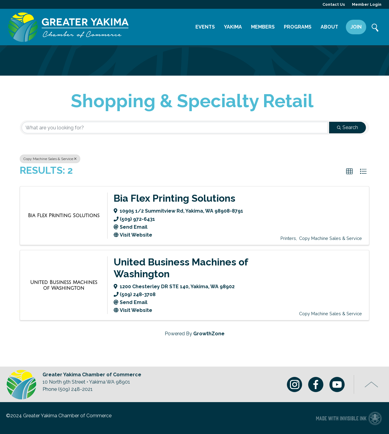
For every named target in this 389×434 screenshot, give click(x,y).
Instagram (294, 384)
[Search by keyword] (175, 127)
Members (263, 27)
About (329, 27)
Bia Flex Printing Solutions (174, 198)
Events (205, 27)
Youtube (337, 384)
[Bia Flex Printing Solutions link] (63, 216)
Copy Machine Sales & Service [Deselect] (50, 159)
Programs (298, 27)
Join (356, 27)
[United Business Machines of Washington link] (63, 285)
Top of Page (371, 384)
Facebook (315, 384)
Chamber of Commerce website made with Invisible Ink (349, 418)
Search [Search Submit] (347, 127)
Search (375, 28)
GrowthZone (209, 334)
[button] (349, 172)
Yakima (233, 27)
